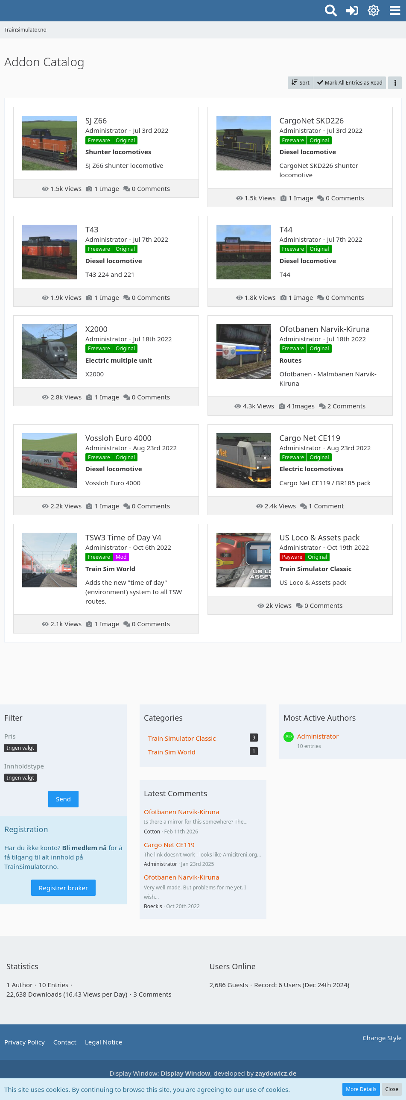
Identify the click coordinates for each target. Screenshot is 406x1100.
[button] (394, 10)
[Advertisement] (203, 670)
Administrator (160, 864)
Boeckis (153, 906)
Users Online (233, 966)
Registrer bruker (63, 887)
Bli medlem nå (84, 847)
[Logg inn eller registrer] (352, 10)
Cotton (152, 831)
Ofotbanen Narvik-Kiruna (181, 811)
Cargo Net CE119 (169, 844)
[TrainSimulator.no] (4, 9)
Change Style (382, 1037)
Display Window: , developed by (203, 1073)
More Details (361, 1089)
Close (392, 1089)
